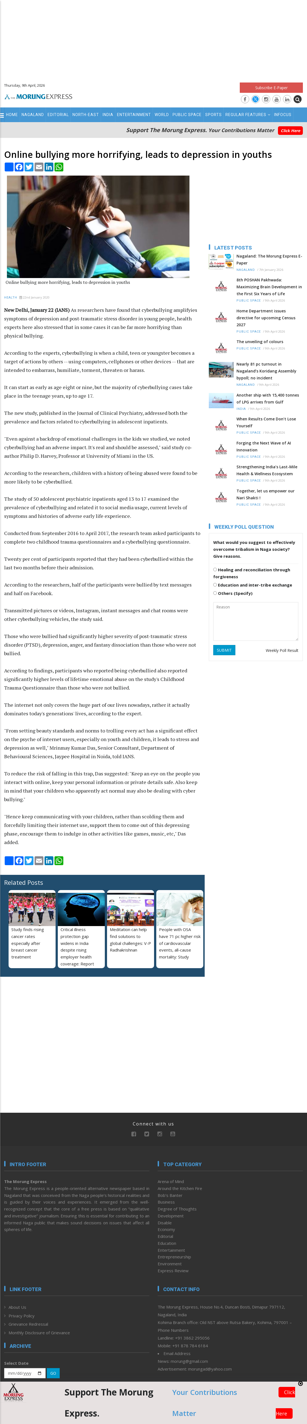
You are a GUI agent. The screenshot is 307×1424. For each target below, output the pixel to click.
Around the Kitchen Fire (180, 1188)
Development (171, 1216)
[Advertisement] (153, 39)
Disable (165, 1222)
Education (167, 1243)
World (162, 114)
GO (53, 1373)
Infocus (283, 114)
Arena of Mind (171, 1181)
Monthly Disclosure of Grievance (39, 1332)
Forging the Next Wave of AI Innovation (263, 446)
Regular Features (247, 114)
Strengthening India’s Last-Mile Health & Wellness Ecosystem (266, 470)
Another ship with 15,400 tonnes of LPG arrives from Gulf (267, 398)
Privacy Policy (22, 1315)
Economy (166, 1229)
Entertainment (134, 114)
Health (10, 297)
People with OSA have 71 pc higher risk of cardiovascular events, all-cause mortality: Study (180, 943)
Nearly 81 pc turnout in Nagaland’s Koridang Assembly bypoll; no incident (266, 371)
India (108, 114)
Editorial (58, 114)
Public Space (187, 114)
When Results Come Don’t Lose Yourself (266, 422)
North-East (85, 114)
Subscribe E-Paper (271, 87)
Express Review (173, 1270)
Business (166, 1202)
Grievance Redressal (28, 1324)
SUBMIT (224, 650)
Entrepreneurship (174, 1257)
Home (12, 114)
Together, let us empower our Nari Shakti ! (265, 494)
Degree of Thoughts (177, 1209)
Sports (213, 114)
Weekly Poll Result (282, 650)
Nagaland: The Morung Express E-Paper (269, 259)
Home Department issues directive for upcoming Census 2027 (265, 317)
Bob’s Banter (170, 1195)
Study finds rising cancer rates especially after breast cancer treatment (27, 943)
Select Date (16, 1363)
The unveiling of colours (259, 341)
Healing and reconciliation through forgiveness (251, 573)
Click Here (290, 130)
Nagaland (33, 114)
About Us (17, 1307)
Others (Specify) (233, 593)
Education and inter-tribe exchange (252, 585)
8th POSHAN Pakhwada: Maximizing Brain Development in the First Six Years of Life (269, 286)
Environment (170, 1263)
